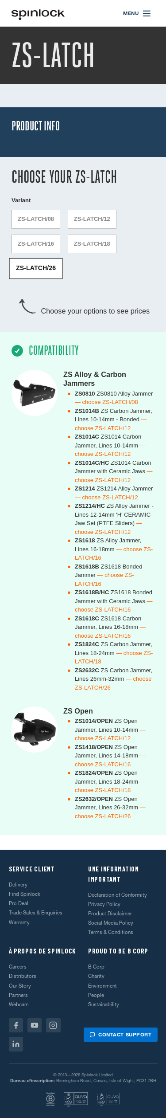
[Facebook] (16, 1025)
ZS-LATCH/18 (92, 243)
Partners (18, 995)
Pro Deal (18, 903)
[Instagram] (53, 1025)
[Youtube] (34, 1025)
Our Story (20, 986)
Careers (18, 967)
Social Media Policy (110, 923)
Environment (102, 986)
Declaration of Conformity (117, 895)
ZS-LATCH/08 (36, 219)
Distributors (22, 976)
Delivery (18, 885)
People (96, 995)
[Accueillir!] (38, 13)
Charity (96, 976)
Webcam (19, 1004)
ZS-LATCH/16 (36, 243)
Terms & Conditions (110, 932)
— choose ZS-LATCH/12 (106, 497)
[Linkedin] (16, 1044)
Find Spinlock (24, 894)
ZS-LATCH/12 (92, 219)
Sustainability (103, 1004)
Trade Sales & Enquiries (35, 913)
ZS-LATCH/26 (36, 268)
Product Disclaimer (110, 913)
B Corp (96, 967)
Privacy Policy (104, 904)
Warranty (19, 922)
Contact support (120, 1035)
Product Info (36, 126)
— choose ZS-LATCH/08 (106, 402)
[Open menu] (137, 13)
